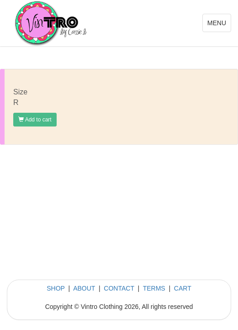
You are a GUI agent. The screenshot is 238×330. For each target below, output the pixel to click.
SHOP (55, 288)
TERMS (154, 288)
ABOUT (84, 288)
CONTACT (119, 288)
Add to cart (35, 119)
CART (182, 288)
